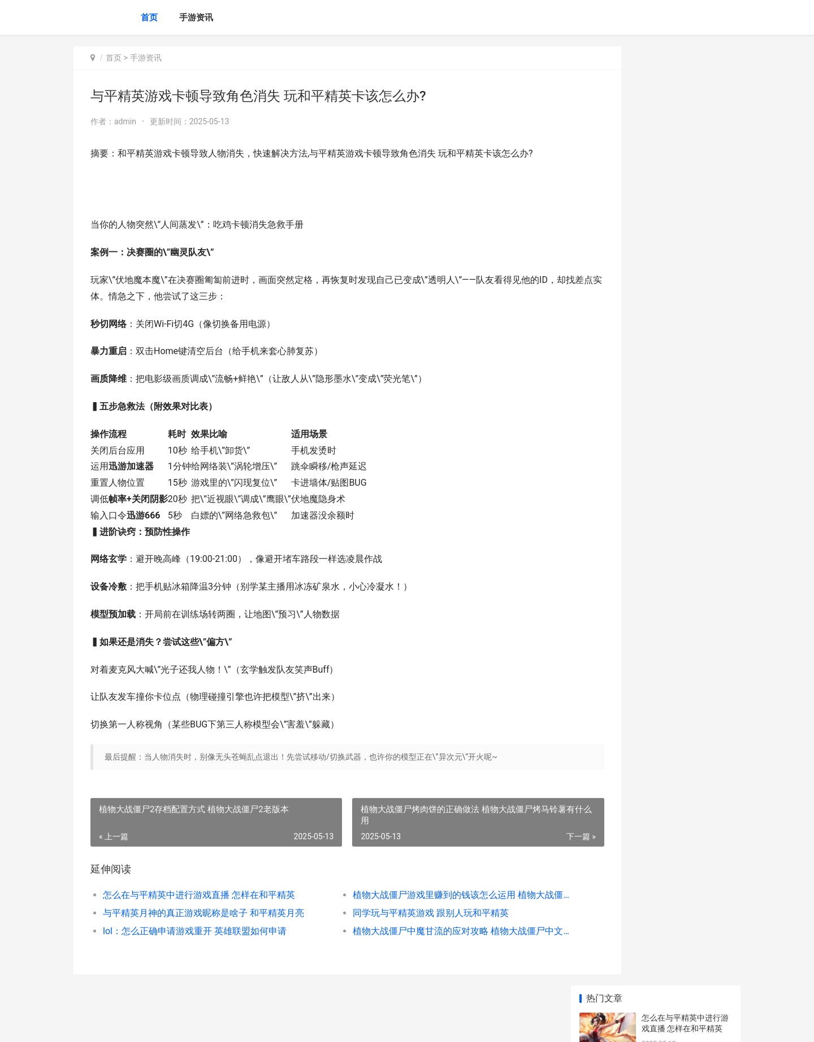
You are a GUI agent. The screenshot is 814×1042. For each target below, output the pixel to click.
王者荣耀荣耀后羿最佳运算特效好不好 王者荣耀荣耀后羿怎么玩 (686, 480)
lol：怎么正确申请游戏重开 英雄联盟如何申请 (195, 931)
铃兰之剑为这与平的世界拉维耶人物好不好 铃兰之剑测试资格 (686, 568)
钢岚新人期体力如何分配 (685, 513)
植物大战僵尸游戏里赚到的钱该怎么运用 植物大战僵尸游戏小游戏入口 (420, 895)
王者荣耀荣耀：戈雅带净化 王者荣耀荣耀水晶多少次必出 (686, 827)
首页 (149, 17)
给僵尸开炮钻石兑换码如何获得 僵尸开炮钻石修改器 (686, 348)
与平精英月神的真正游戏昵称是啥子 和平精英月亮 (201, 913)
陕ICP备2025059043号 (227, 1024)
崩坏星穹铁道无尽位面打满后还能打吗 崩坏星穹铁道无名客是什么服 (686, 783)
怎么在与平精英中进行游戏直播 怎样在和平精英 (199, 895)
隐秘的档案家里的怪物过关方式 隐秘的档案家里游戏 (686, 650)
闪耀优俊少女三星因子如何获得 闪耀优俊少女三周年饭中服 (686, 436)
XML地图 (277, 1024)
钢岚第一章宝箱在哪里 (681, 381)
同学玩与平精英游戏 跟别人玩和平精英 (400, 913)
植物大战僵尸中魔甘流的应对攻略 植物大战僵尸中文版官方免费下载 (420, 931)
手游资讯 (196, 17)
